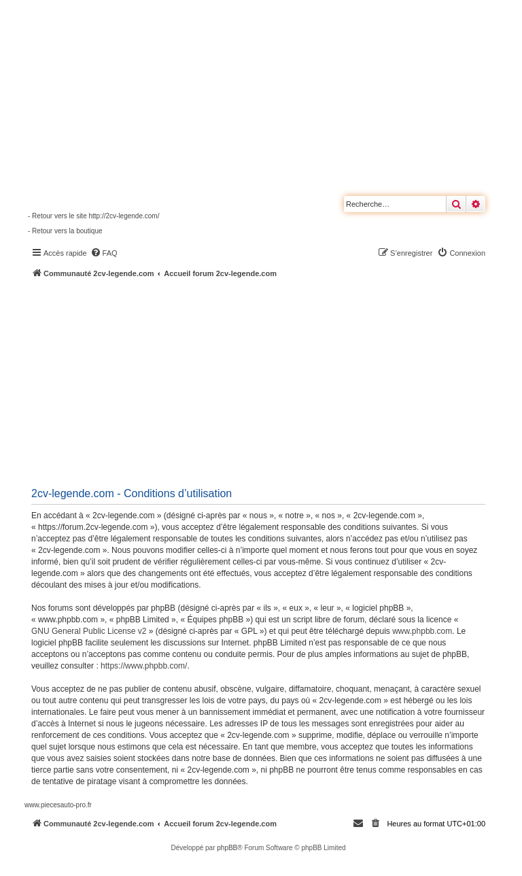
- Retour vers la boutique (65, 231)
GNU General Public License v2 (88, 631)
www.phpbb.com (422, 631)
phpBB (227, 848)
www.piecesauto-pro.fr (58, 805)
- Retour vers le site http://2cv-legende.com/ (93, 216)
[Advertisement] (273, 381)
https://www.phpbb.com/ (144, 666)
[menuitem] (104, 253)
